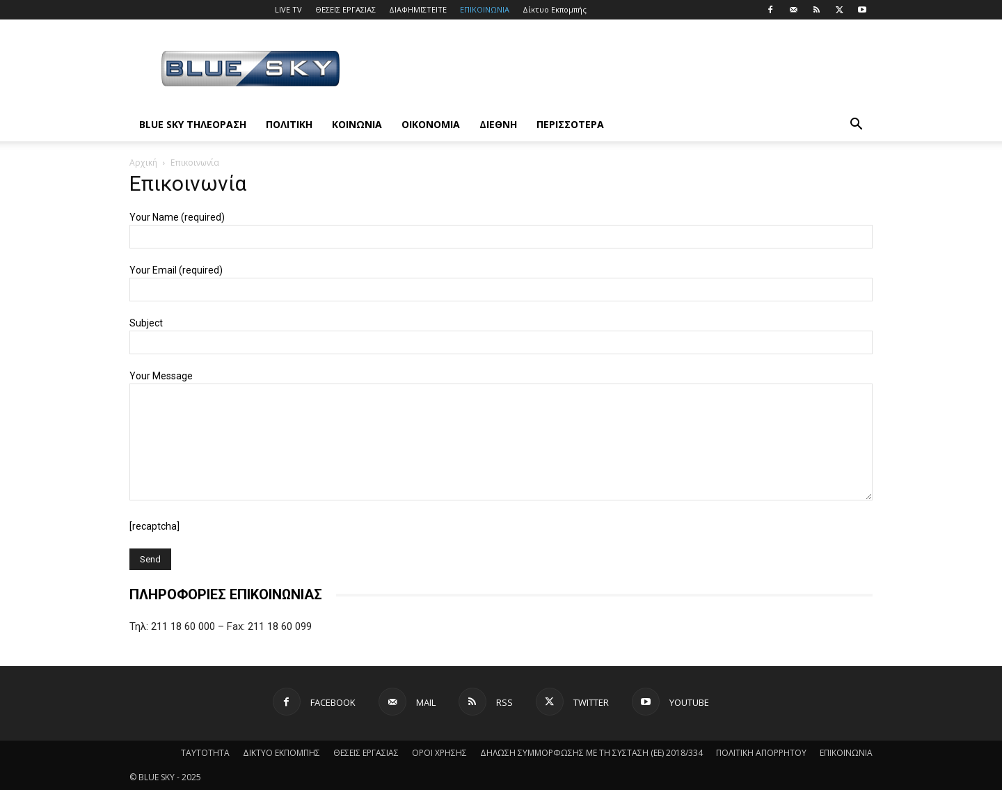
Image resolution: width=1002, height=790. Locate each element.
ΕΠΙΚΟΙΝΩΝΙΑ (484, 9)
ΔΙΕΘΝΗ (498, 124)
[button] (856, 125)
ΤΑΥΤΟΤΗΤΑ (205, 753)
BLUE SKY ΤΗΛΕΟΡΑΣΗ (192, 124)
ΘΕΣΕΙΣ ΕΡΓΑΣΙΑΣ (345, 9)
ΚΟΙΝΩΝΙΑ (357, 124)
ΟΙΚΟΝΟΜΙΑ (430, 124)
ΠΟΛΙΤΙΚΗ (289, 124)
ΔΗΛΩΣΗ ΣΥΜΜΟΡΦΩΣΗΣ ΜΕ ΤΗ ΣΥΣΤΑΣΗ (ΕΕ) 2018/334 (591, 753)
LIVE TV (288, 9)
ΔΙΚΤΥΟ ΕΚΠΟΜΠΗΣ (281, 753)
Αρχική (143, 162)
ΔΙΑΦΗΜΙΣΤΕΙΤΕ (418, 9)
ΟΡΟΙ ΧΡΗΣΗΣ (439, 753)
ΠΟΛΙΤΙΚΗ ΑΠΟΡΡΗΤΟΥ (761, 753)
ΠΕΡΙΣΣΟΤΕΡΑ (570, 124)
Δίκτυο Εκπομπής (555, 9)
